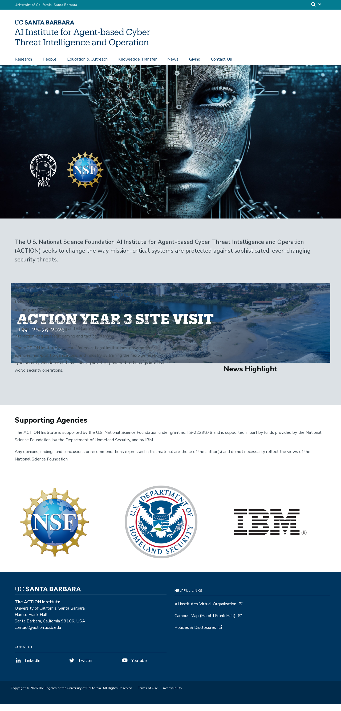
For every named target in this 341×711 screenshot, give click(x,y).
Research (23, 59)
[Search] (316, 5)
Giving (194, 59)
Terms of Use (148, 695)
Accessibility (172, 695)
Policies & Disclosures (195, 634)
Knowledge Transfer (137, 59)
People (49, 59)
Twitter (80, 667)
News (172, 59)
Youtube (134, 667)
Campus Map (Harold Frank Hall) (205, 623)
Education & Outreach (87, 59)
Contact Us (221, 59)
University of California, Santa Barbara (46, 5)
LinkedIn (27, 667)
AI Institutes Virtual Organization (205, 611)
